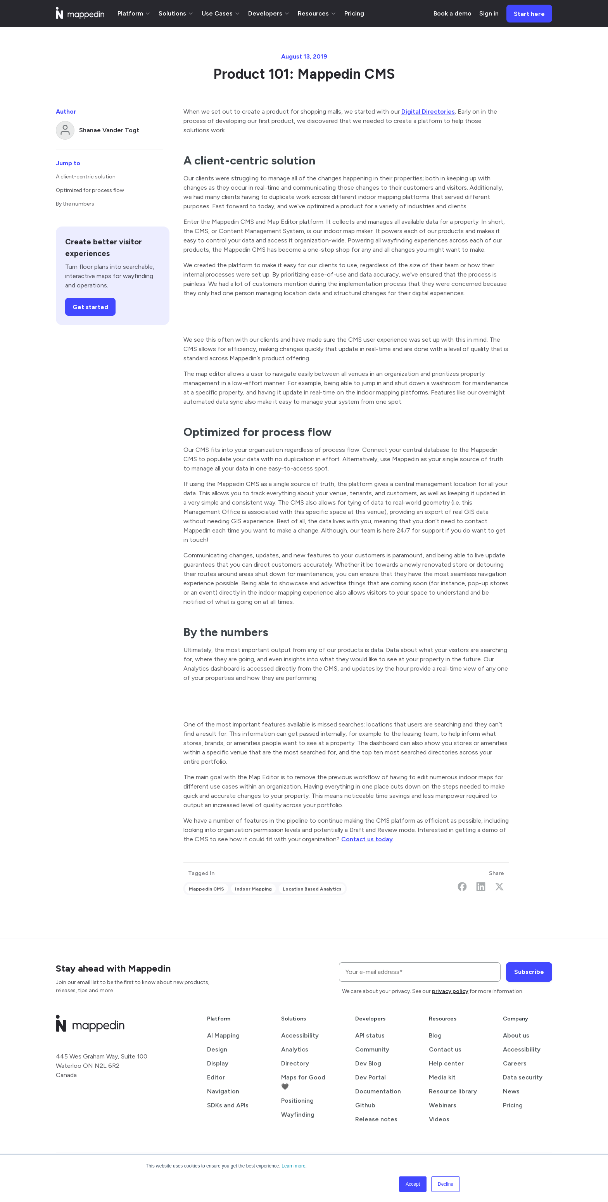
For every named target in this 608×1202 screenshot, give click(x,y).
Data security (522, 1077)
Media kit (442, 1077)
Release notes (376, 1119)
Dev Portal (370, 1077)
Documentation (378, 1091)
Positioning (297, 1100)
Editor (216, 1077)
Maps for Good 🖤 (303, 1082)
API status (370, 1035)
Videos (439, 1119)
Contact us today (367, 839)
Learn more (293, 1166)
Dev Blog (368, 1063)
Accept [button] (413, 1184)
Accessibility (300, 1035)
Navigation (223, 1091)
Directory (295, 1063)
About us (516, 1035)
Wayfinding (297, 1114)
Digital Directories (428, 111)
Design (217, 1049)
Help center (446, 1063)
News (511, 1091)
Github (365, 1105)
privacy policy (450, 991)
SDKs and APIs (228, 1105)
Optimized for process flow (90, 190)
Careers (515, 1063)
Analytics (294, 1049)
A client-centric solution (86, 176)
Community (372, 1049)
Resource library (453, 1091)
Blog (435, 1035)
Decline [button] (445, 1184)
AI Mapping (223, 1035)
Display (217, 1063)
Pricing (513, 1105)
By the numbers (75, 204)
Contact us (445, 1049)
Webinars (442, 1105)
